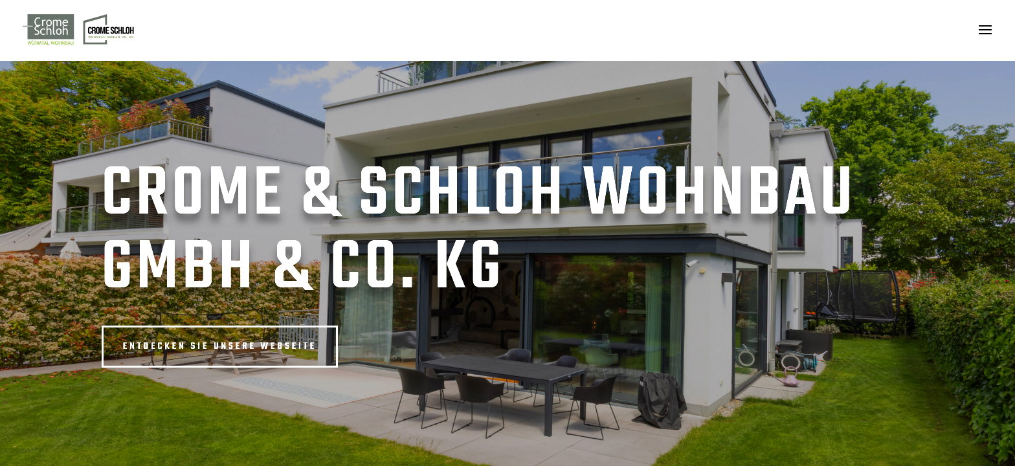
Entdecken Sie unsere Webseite (220, 346)
